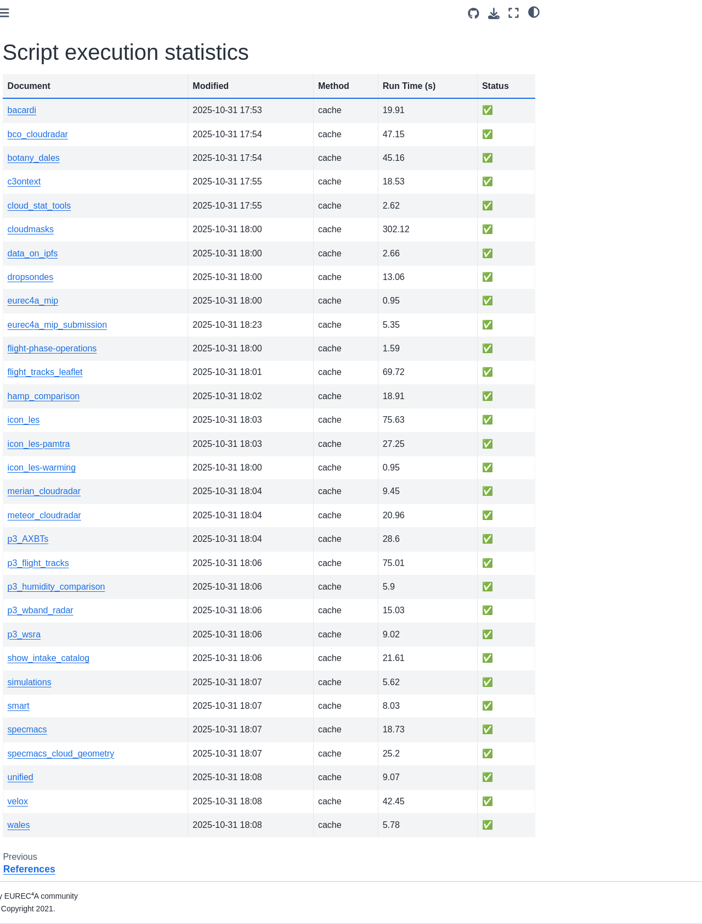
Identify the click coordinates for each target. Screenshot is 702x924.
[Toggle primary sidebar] (159, 13)
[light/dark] (534, 11)
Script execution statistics (63, 391)
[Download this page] (494, 13)
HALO (25, 217)
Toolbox (28, 356)
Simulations (34, 321)
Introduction (34, 182)
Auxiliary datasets (45, 339)
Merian (26, 269)
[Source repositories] (473, 13)
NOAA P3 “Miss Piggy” (54, 234)
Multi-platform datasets (54, 304)
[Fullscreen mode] (513, 13)
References (34, 373)
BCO (22, 287)
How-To (27, 199)
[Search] (70, 154)
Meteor (26, 252)
